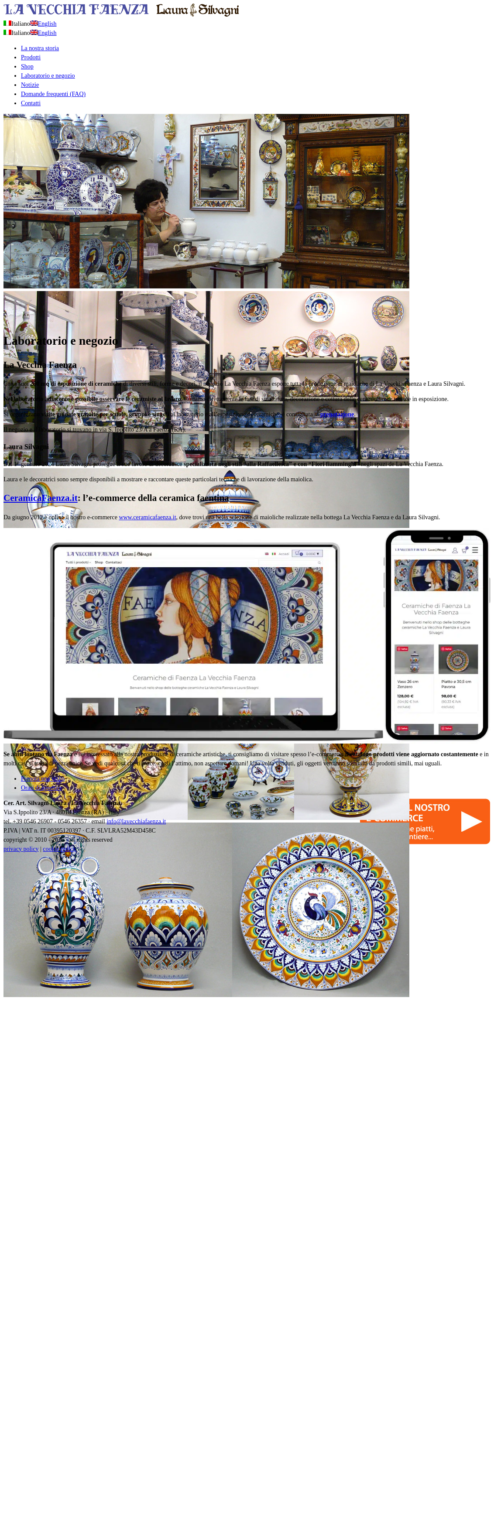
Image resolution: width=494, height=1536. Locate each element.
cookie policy (59, 849)
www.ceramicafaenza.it (147, 517)
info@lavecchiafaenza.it (136, 821)
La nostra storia (40, 48)
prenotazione (337, 414)
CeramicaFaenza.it (40, 498)
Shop (27, 66)
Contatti (31, 103)
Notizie (30, 85)
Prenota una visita (43, 778)
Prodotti (31, 57)
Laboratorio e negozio (48, 75)
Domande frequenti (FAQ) (53, 94)
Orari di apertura (41, 788)
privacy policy (20, 849)
